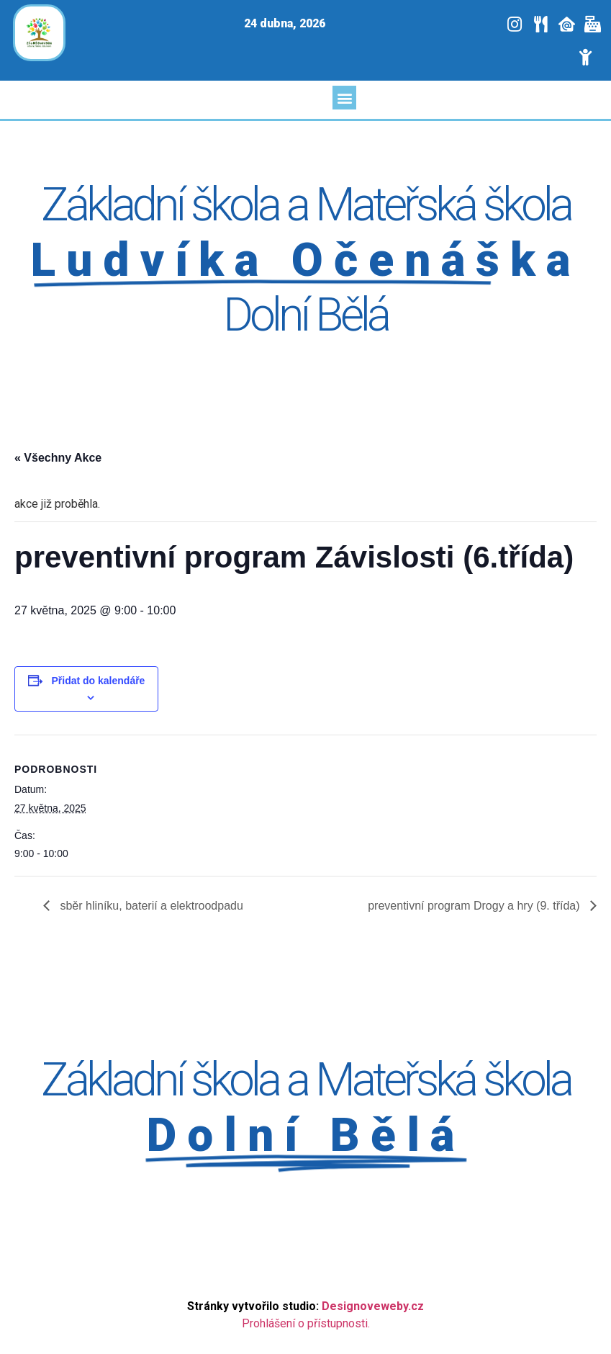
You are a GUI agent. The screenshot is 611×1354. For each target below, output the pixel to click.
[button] (344, 97)
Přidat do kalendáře (98, 680)
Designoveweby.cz (373, 1306)
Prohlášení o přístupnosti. (306, 1323)
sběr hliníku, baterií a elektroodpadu (150, 906)
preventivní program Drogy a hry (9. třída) (475, 906)
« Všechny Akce (57, 458)
